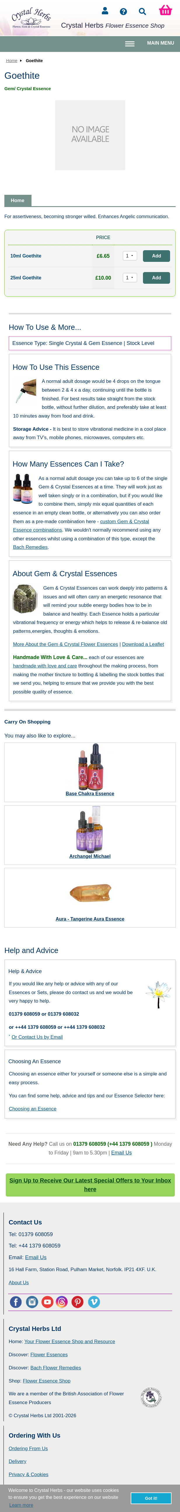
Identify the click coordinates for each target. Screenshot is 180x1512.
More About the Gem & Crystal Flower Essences (65, 644)
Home (11, 60)
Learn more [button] (21, 1505)
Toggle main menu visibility (130, 46)
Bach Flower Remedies (55, 1368)
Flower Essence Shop (46, 1381)
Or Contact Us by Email (37, 1037)
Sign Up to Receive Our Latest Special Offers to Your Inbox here (90, 1184)
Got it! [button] (151, 1498)
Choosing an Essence (32, 1109)
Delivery (18, 1461)
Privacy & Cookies (28, 1474)
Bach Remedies (30, 547)
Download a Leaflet (143, 644)
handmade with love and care (45, 666)
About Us (19, 1282)
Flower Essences (49, 1354)
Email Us (121, 1153)
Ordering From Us (28, 1448)
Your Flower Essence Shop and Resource (70, 1341)
